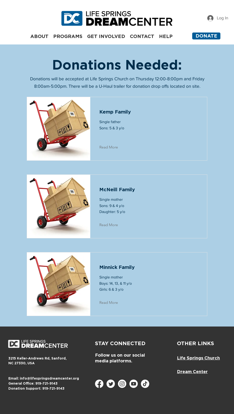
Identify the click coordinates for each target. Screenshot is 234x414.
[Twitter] (110, 384)
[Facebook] (99, 384)
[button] (68, 36)
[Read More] (112, 147)
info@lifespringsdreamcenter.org (49, 378)
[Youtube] (133, 384)
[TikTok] (145, 384)
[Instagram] (122, 384)
